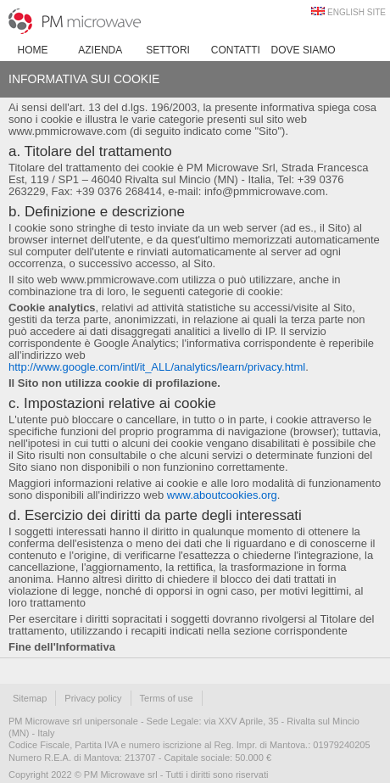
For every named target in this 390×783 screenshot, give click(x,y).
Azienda (100, 50)
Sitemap (30, 698)
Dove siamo (303, 50)
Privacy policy (92, 698)
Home (33, 50)
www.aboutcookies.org (222, 495)
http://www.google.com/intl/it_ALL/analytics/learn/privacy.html (156, 367)
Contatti (235, 50)
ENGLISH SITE (356, 12)
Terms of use (166, 698)
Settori (168, 50)
